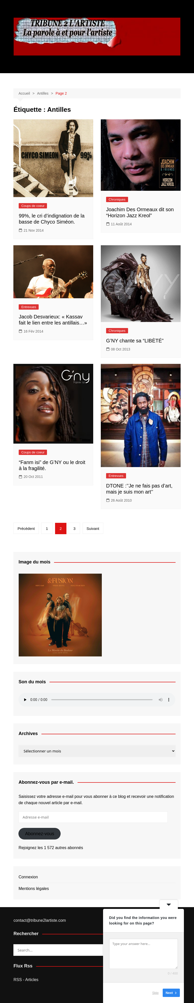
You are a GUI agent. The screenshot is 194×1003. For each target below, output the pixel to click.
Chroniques (117, 199)
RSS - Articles (25, 980)
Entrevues (28, 307)
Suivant (93, 528)
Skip (155, 993)
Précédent (26, 528)
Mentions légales (33, 888)
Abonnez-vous (39, 833)
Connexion (28, 877)
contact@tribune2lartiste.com (39, 920)
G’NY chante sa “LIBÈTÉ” (135, 340)
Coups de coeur (32, 206)
